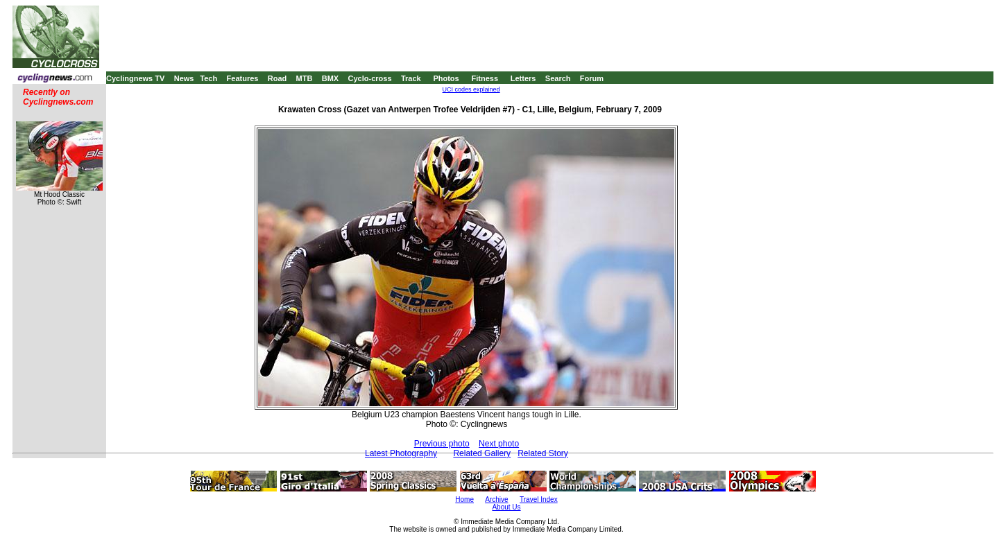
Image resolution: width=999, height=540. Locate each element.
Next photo (499, 443)
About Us (506, 507)
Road (277, 78)
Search (558, 78)
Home (464, 499)
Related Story (543, 453)
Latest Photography (401, 453)
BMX (330, 78)
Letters (523, 78)
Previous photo (442, 443)
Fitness (484, 78)
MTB (304, 78)
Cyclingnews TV (135, 78)
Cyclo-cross (370, 78)
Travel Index (539, 499)
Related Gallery (482, 453)
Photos (446, 78)
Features (243, 78)
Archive (496, 499)
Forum (592, 78)
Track (411, 78)
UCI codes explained (471, 89)
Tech (208, 78)
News (184, 78)
